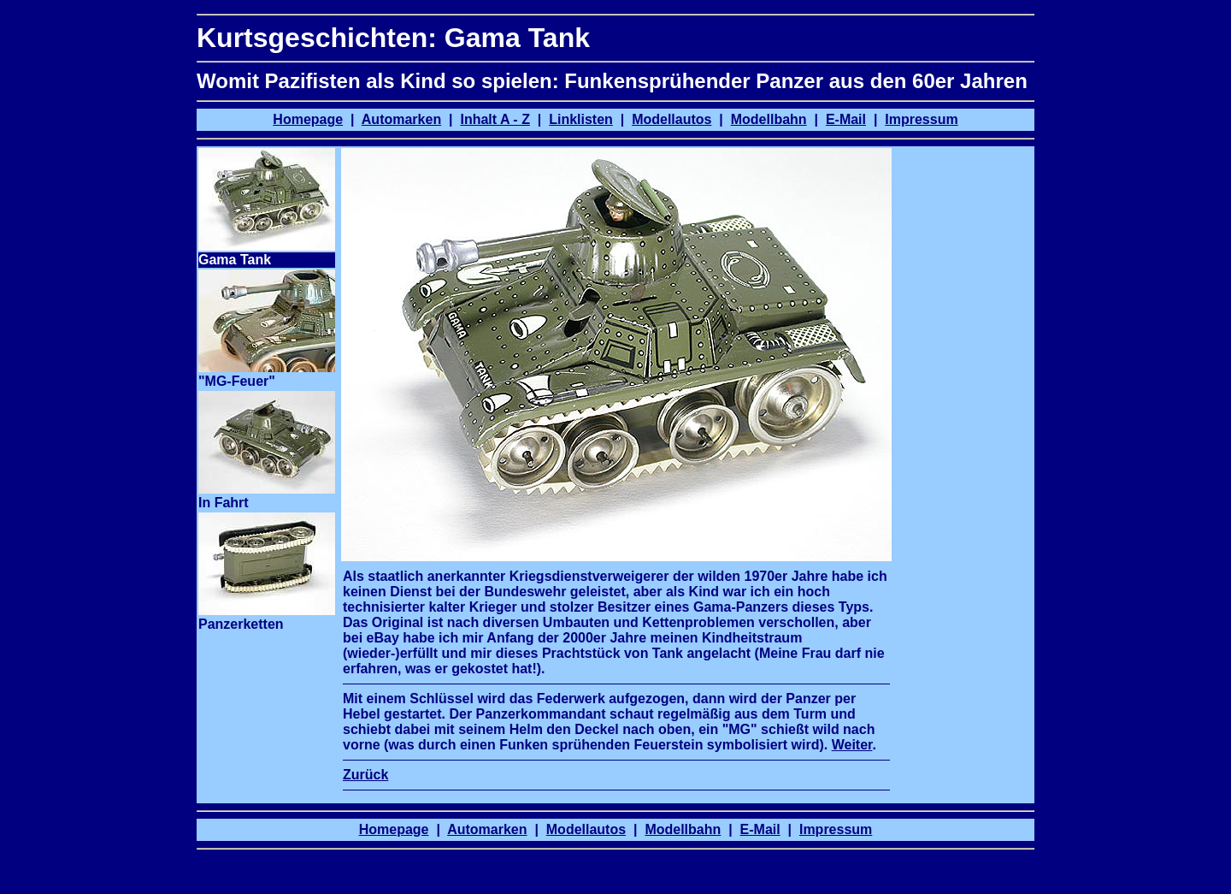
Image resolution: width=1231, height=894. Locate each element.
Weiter (852, 744)
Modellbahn (769, 119)
